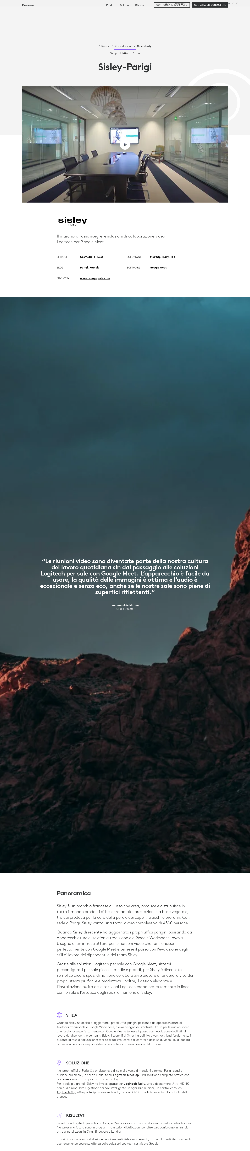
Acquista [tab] (57, 11)
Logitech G (180, 3)
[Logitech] (29, 11)
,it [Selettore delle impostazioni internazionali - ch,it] (235, 3)
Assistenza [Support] (219, 3)
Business (194, 3)
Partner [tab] (126, 11)
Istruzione (206, 3)
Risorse (105, 46)
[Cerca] (205, 11)
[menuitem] (111, 21)
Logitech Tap (66, 1092)
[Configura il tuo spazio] (172, 21)
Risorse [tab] (108, 11)
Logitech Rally (134, 1083)
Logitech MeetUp (126, 1075)
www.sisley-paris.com (95, 278)
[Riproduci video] (125, 144)
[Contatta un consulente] (210, 21)
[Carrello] (234, 11)
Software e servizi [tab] (83, 11)
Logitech (167, 3)
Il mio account (224, 11)
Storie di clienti (123, 46)
